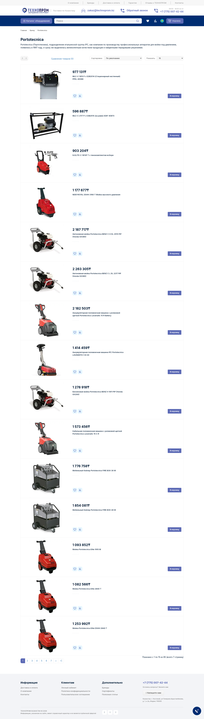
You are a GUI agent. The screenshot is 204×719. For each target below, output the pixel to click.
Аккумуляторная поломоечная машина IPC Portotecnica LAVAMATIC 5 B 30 (98, 353)
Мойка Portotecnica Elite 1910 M (87, 549)
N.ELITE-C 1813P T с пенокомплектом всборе (93, 155)
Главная (24, 30)
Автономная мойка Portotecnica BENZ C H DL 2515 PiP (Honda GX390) (97, 235)
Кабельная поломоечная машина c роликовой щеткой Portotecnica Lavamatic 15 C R (97, 432)
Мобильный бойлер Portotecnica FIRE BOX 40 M (94, 510)
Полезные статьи (110, 694)
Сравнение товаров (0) (62, 59)
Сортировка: (97, 58)
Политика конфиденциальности (75, 691)
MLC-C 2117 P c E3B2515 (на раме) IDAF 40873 (93, 116)
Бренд (32, 30)
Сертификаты (108, 691)
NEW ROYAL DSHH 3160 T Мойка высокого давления (96, 194)
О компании (73, 3)
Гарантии (132, 3)
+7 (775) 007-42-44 (155, 682)
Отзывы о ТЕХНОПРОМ (155, 3)
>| (61, 661)
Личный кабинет (68, 688)
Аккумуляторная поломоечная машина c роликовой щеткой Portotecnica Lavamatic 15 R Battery (96, 314)
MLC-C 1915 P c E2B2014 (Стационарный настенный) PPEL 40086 (96, 77)
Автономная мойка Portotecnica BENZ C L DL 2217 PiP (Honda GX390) (97, 274)
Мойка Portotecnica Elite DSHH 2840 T (90, 628)
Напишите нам (153, 693)
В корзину (174, 96)
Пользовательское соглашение (75, 694)
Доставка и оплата (111, 3)
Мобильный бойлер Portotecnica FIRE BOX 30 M (94, 470)
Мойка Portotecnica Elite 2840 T (87, 589)
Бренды (90, 3)
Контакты (179, 3)
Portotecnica (42, 30)
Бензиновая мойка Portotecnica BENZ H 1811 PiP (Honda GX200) (98, 393)
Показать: (150, 58)
